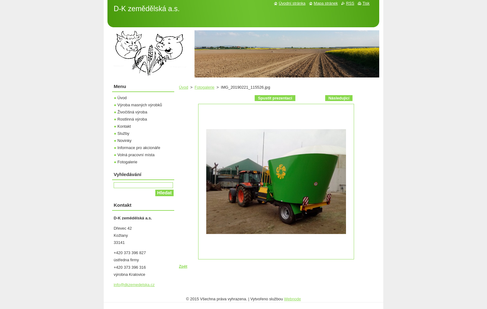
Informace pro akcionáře (138, 147)
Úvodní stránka (292, 3)
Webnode (292, 299)
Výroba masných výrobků (139, 105)
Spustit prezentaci (275, 98)
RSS (350, 3)
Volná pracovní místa (136, 154)
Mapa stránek (326, 3)
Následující (338, 98)
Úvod (183, 87)
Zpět (183, 266)
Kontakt (124, 126)
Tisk (366, 3)
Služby (123, 133)
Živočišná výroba (132, 112)
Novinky (124, 140)
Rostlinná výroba (132, 119)
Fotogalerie (204, 87)
